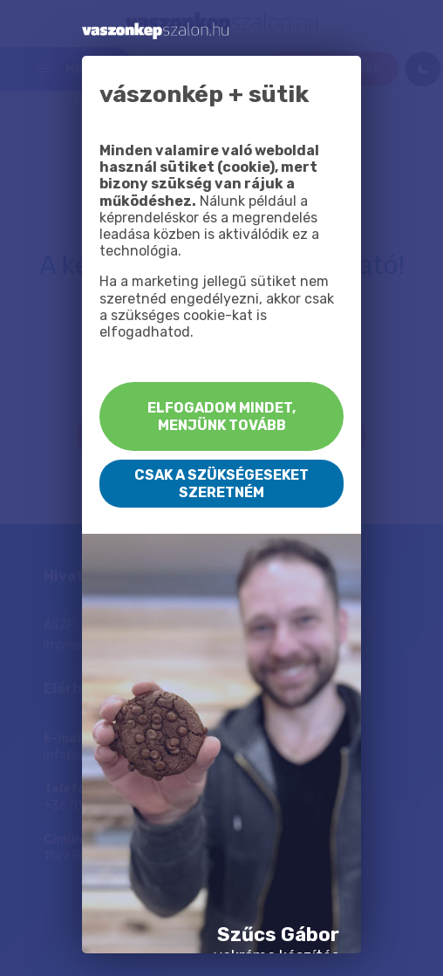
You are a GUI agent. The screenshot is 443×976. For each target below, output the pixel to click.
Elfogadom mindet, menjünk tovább (221, 416)
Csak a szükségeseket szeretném (221, 483)
